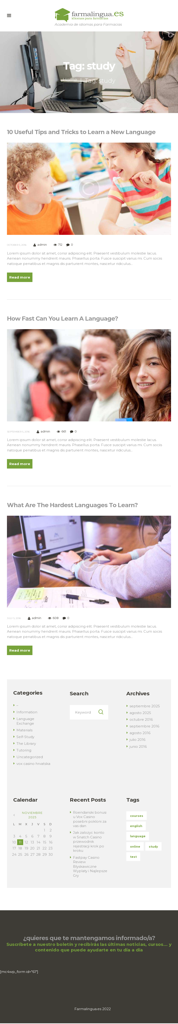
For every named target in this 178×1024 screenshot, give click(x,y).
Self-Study (25, 737)
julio (137, 740)
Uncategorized (29, 757)
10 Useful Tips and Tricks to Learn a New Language (81, 131)
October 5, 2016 (16, 244)
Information (26, 713)
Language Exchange (25, 721)
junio (138, 747)
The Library (26, 744)
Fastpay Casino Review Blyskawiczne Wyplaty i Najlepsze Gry (90, 867)
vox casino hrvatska (33, 764)
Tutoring (23, 751)
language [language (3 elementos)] (138, 837)
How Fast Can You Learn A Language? (62, 318)
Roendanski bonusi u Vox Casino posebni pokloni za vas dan (89, 820)
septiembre (145, 707)
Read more (20, 277)
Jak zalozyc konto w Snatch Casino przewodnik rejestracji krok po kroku (88, 842)
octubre (141, 720)
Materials (24, 730)
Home (70, 80)
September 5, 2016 (18, 431)
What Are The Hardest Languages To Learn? (72, 505)
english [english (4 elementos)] (136, 826)
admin (42, 244)
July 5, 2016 (14, 618)
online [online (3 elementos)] (135, 847)
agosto (140, 713)
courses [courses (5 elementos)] (136, 816)
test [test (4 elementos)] (133, 857)
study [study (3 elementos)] (153, 847)
